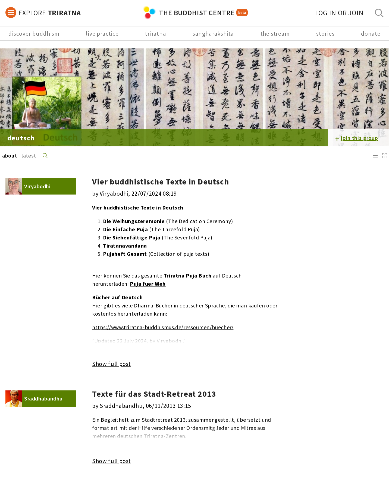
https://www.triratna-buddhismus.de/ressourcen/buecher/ (162, 327)
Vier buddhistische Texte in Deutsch (160, 181)
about (9, 155)
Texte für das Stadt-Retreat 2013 (154, 394)
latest (28, 155)
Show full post (111, 364)
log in (339, 12)
